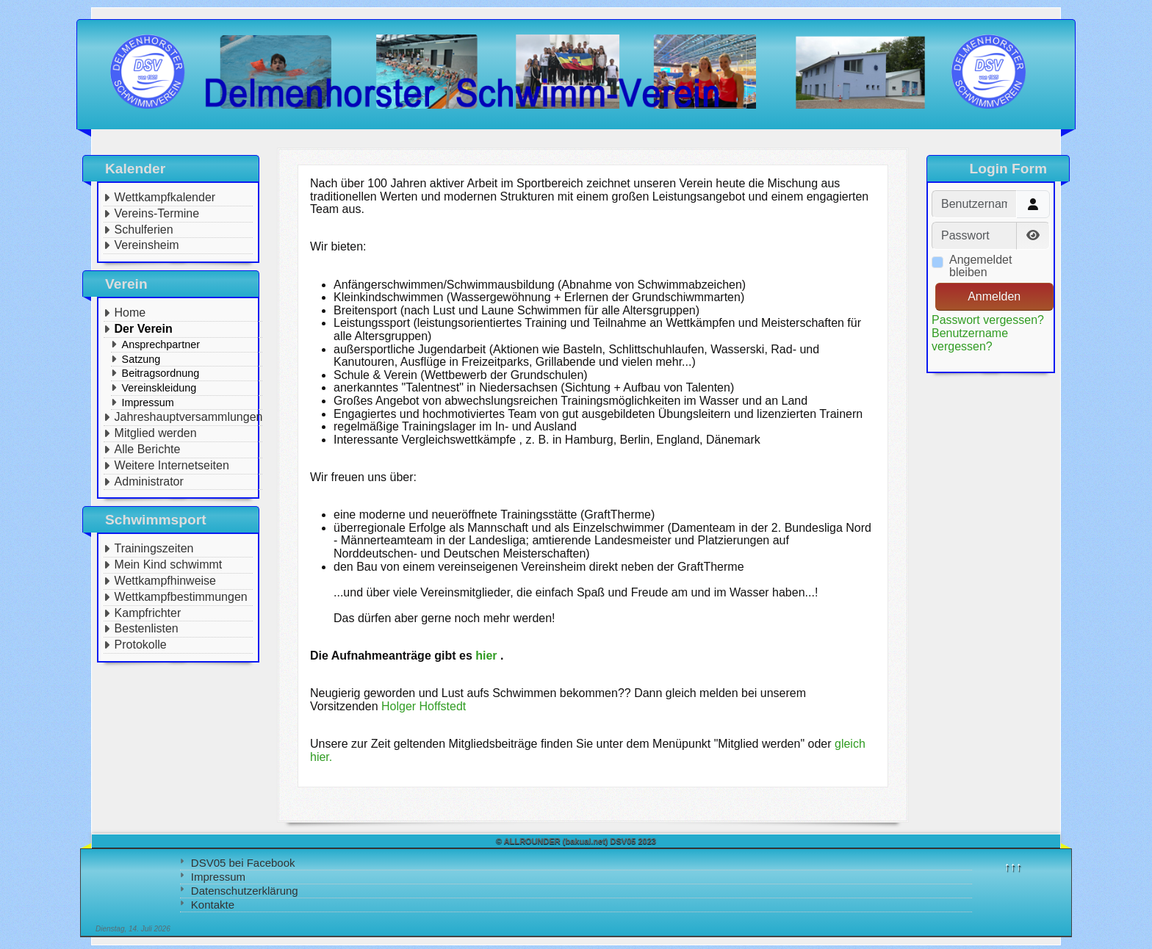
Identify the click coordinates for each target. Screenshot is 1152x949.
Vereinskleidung (159, 388)
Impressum (218, 876)
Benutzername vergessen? (970, 340)
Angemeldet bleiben (980, 266)
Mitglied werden (156, 433)
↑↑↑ (1013, 866)
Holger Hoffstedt (423, 706)
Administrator (149, 481)
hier (486, 655)
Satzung (141, 359)
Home (130, 312)
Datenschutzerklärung (244, 890)
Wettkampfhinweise (165, 580)
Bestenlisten (147, 628)
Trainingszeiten (154, 548)
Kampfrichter (148, 613)
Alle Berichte (148, 449)
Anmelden (994, 296)
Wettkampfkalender (165, 197)
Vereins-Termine (157, 213)
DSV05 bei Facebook (243, 862)
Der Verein (144, 328)
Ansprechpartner (161, 344)
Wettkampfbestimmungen (181, 597)
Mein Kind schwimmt (169, 564)
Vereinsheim (147, 245)
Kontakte (212, 904)
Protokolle (141, 644)
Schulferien (144, 229)
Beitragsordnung (161, 373)
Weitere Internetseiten (172, 465)
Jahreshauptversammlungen (189, 417)
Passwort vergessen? (988, 320)
